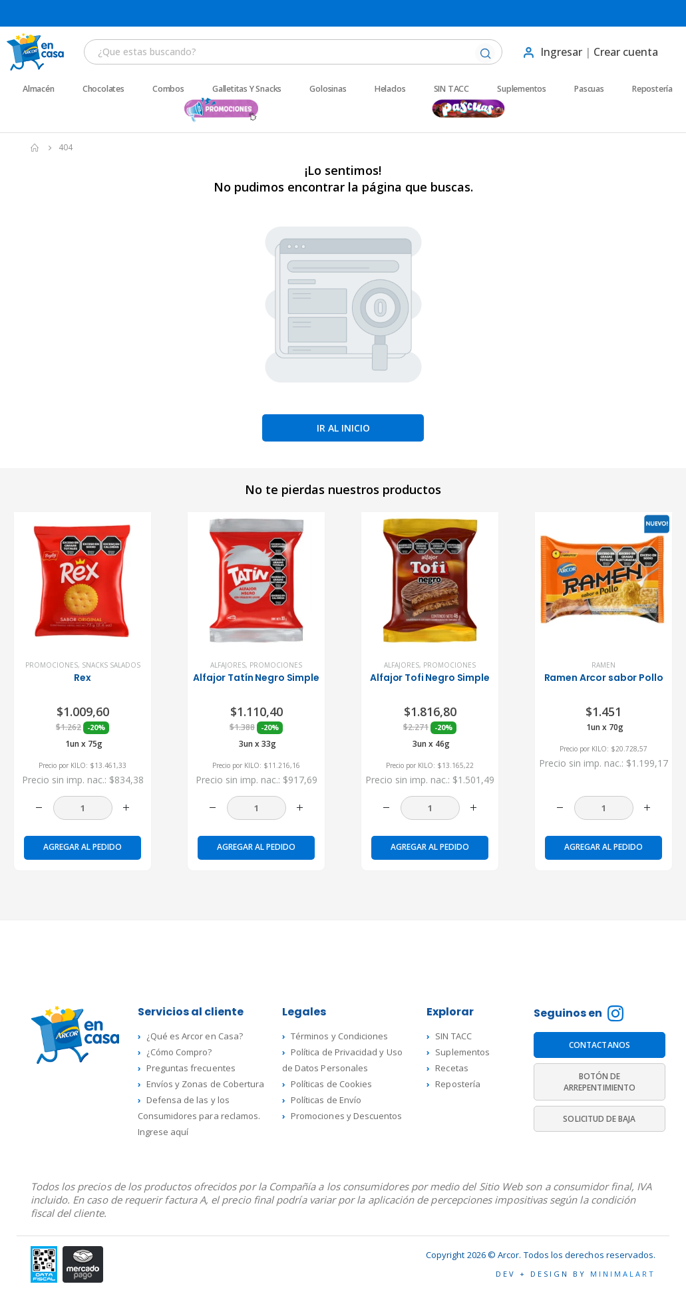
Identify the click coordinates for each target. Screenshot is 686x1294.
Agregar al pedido (82, 846)
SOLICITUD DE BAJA (599, 1118)
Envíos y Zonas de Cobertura (205, 1084)
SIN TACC (451, 89)
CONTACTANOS (599, 1045)
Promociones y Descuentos (347, 1116)
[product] (82, 580)
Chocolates (103, 89)
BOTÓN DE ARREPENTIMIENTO (599, 1082)
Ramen (603, 665)
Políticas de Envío (326, 1100)
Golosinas (327, 89)
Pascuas (589, 89)
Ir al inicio (343, 428)
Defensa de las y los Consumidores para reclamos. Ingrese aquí (199, 1116)
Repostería (652, 89)
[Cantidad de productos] (82, 808)
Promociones (51, 665)
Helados (390, 89)
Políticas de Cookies (331, 1084)
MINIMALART (622, 1274)
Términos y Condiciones (339, 1036)
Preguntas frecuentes (191, 1068)
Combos (168, 89)
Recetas (451, 1068)
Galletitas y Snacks (246, 89)
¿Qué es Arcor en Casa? (194, 1036)
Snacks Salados (111, 665)
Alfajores (228, 665)
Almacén (39, 89)
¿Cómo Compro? (179, 1052)
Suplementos (521, 89)
